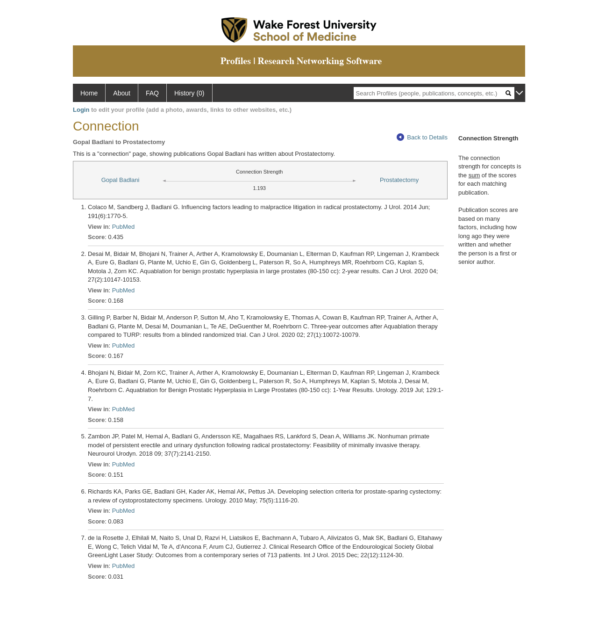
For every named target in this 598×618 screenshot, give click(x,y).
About (121, 93)
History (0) (189, 93)
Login (81, 109)
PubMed (123, 226)
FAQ (152, 93)
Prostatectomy (399, 179)
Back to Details (422, 137)
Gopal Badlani (120, 179)
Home (89, 93)
